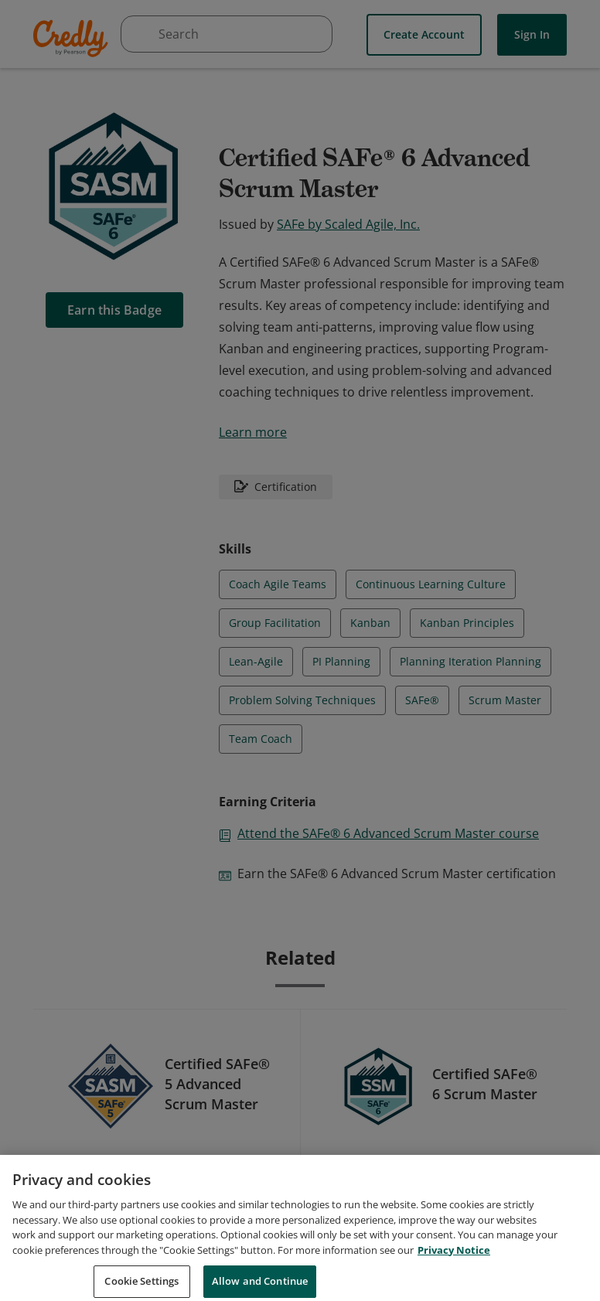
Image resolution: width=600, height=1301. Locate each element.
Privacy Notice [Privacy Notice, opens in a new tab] (454, 1266)
